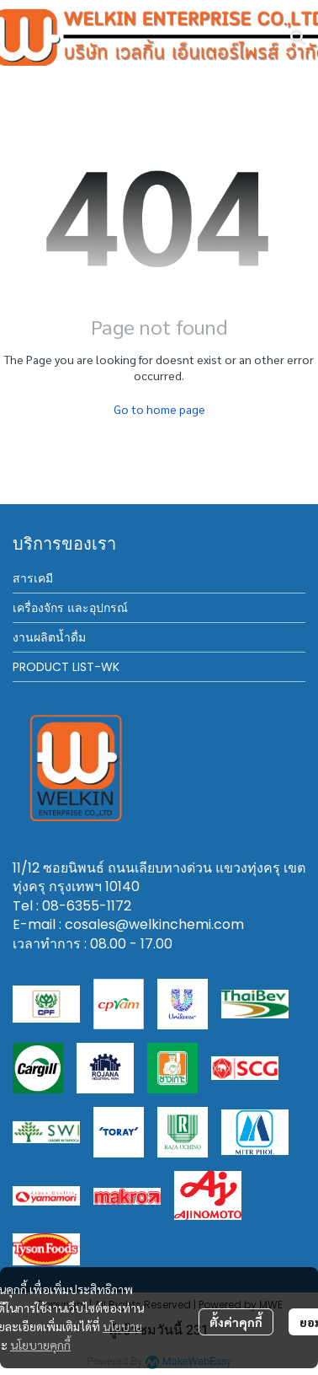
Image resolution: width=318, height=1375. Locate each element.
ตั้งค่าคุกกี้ (235, 1321)
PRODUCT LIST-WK (66, 666)
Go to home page (159, 408)
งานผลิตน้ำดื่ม (49, 637)
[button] (298, 37)
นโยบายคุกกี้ (40, 1344)
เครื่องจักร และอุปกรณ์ (70, 607)
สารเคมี (33, 578)
